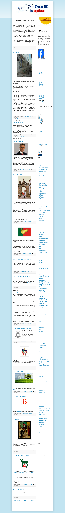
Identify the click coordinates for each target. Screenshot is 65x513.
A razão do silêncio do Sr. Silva (20, 489)
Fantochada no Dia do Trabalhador (43, 206)
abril (40, 145)
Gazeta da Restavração (42, 291)
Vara (39, 363)
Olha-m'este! (16, 419)
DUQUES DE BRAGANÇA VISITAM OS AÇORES (44, 284)
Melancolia (40, 426)
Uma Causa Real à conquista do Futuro (22, 276)
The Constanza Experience (42, 354)
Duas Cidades (41, 262)
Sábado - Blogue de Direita (42, 427)
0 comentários (29, 116)
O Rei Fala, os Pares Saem (42, 212)
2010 (39, 150)
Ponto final (40, 173)
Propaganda (40, 395)
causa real (21, 288)
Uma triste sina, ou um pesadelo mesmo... (22, 259)
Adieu (39, 351)
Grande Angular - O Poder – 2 (42, 424)
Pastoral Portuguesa (41, 371)
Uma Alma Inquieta (41, 246)
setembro (41, 122)
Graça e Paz (40, 286)
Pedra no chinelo (41, 376)
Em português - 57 (41, 236)
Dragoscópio (40, 260)
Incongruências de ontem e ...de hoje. (43, 359)
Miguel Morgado (22, 267)
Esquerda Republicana (42, 275)
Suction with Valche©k (42, 425)
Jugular (40, 312)
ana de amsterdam (41, 186)
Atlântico (40, 194)
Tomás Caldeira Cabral (41, 97)
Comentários (40, 455)
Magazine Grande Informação (43, 320)
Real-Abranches (41, 401)
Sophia (40, 265)
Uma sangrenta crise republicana (20, 292)
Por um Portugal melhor (18, 371)
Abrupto (40, 176)
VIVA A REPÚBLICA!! (41, 214)
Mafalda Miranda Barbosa (42, 84)
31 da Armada (41, 158)
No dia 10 (40, 248)
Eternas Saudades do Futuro (42, 281)
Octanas (40, 360)
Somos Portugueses (41, 422)
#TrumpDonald (40, 178)
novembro (41, 120)
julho (40, 124)
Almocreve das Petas (42, 183)
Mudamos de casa (41, 304)
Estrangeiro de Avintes (42, 280)
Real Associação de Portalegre (43, 399)
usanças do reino (18, 118)
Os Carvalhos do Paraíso (42, 362)
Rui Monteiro (40, 94)
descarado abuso (18, 411)
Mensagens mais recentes (17, 500)
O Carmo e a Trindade (42, 343)
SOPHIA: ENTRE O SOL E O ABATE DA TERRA (44, 408)
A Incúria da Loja (41, 166)
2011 (39, 118)
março (40, 146)
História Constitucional (42, 298)
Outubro (40, 367)
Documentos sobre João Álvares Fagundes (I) (44, 429)
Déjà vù (40, 204)
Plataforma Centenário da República (43, 381)
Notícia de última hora (41, 200)
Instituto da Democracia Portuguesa (43, 305)
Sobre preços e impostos (42, 244)
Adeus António (40, 218)
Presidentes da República (19, 498)
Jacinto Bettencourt (41, 73)
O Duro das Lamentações (42, 345)
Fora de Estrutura (41, 285)
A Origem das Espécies (42, 170)
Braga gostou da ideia (18, 174)
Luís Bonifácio (40, 83)
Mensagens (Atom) (18, 501)
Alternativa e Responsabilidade (43, 184)
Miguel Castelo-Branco (41, 86)
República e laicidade (42, 405)
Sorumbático (40, 423)
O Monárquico (41, 352)
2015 (39, 114)
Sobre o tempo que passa (42, 420)
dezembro (41, 119)
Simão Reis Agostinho (41, 96)
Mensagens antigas (33, 500)
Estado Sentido (41, 278)
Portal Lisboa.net (41, 389)
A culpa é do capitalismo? (19, 122)
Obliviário (40, 358)
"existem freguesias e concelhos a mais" (18, 443)
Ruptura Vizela (41, 412)
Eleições (22, 255)
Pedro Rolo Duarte (41, 379)
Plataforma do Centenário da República (42, 48)
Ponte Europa (41, 383)
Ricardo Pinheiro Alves (41, 93)
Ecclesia (40, 263)
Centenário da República (18, 255)
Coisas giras (40, 439)
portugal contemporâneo (42, 390)
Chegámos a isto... (17, 226)
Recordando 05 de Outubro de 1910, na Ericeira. (44, 340)
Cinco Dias (40, 231)
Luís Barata (40, 82)
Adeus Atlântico (41, 195)
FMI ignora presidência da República (21, 455)
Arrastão (40, 192)
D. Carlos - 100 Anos (41, 253)
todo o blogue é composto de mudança (43, 307)
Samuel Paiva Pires (41, 95)
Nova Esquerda (41, 331)
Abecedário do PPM (41, 175)
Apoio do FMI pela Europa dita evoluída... (44, 167)
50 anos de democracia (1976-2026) (43, 349)
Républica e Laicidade (42, 414)
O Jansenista (40, 350)
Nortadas (40, 329)
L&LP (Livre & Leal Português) (43, 314)
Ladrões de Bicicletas (42, 316)
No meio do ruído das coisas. (42, 171)
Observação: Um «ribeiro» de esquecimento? (44, 361)
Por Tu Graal (40, 385)
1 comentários (28, 46)
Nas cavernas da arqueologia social (43, 437)
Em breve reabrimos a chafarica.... (43, 250)
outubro (41, 121)
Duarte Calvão (40, 72)
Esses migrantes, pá (41, 197)
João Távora (40, 310)
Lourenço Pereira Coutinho (42, 80)
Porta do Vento (41, 387)
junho (40, 125)
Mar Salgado (40, 321)
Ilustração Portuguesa (42, 303)
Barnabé (40, 198)
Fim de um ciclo (41, 216)
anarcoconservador (41, 188)
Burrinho (40, 187)
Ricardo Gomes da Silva (42, 92)
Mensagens (40, 454)
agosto (40, 123)
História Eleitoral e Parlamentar (43, 299)
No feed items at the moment (42, 193)
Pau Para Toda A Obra (42, 373)
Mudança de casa (41, 271)
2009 (39, 151)
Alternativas (16, 18)
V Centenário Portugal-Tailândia (20, 345)
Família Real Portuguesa (42, 283)
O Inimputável (41, 347)
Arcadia (40, 190)
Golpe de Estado (41, 296)
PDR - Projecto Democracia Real (43, 375)
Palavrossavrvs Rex (41, 369)
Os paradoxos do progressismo (42, 293)
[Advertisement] (42, 64)
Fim (39, 189)
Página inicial (25, 500)
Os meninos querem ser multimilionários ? (44, 238)
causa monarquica (18, 288)
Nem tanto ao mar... (41, 327)
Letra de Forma (41, 318)
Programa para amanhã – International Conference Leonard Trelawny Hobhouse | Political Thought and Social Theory (44, 418)
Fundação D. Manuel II (42, 290)
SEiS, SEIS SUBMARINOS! (19, 396)
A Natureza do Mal (41, 168)
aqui (14, 389)
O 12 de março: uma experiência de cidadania (44, 210)
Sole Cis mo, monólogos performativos (43, 169)
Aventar (40, 196)
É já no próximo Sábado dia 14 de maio (22, 328)
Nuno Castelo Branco (41, 87)
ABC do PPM (40, 174)
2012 (39, 117)
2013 (39, 116)
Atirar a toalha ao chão (41, 220)
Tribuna (40, 433)
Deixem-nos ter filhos (41, 234)
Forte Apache (41, 287)
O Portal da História (41, 357)
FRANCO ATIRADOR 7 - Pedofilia (43, 252)
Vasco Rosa (40, 98)
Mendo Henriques (41, 85)
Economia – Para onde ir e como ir (43, 185)
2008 (39, 152)
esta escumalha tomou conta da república (20, 136)
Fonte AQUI (14, 167)
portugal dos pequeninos (42, 392)
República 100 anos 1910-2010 (43, 403)
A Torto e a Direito (41, 172)
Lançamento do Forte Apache (42, 180)
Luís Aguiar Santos (41, 81)
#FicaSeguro (40, 191)
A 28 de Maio (16, 52)
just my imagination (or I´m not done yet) (43, 242)
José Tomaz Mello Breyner (42, 74)
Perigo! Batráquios (41, 202)
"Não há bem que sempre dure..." (43, 435)
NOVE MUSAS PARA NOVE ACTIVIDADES (44, 282)
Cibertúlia (40, 229)
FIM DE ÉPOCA (41, 208)
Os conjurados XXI (41, 364)
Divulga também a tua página (41, 58)
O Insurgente (40, 348)
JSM (39, 79)
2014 (39, 115)
